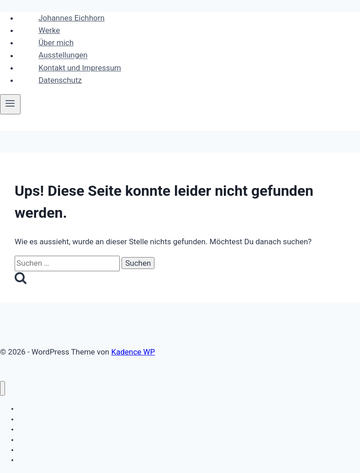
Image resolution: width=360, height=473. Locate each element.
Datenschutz (60, 80)
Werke (49, 30)
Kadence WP (133, 351)
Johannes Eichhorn (71, 17)
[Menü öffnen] (10, 104)
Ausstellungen (62, 55)
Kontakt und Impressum (79, 67)
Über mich (56, 42)
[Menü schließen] (2, 388)
